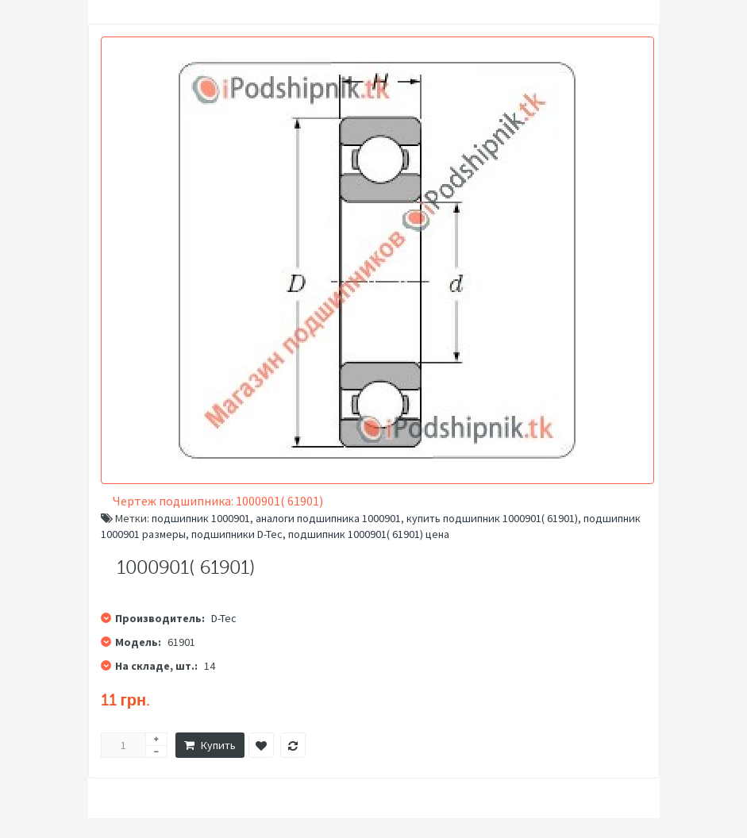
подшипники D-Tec (237, 534)
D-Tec (224, 618)
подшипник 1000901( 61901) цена (368, 534)
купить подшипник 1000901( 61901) (492, 518)
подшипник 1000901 (201, 518)
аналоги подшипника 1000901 (328, 518)
